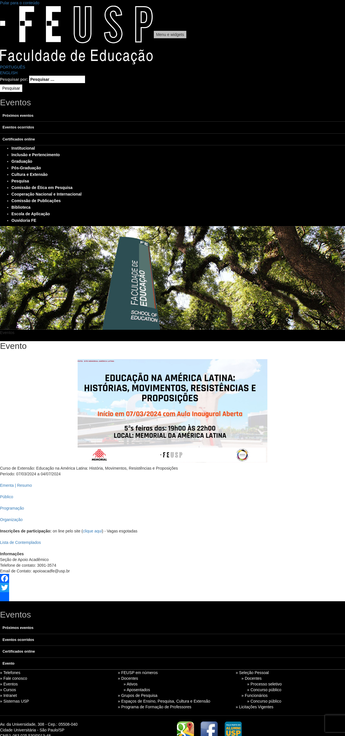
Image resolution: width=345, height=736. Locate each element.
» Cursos (8, 689)
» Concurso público (264, 689)
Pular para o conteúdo (19, 3)
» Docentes (128, 678)
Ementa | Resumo (16, 485)
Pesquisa (20, 181)
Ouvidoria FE (23, 220)
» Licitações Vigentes (254, 707)
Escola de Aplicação (30, 214)
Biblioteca (21, 207)
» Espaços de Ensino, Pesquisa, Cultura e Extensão (164, 701)
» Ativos (131, 684)
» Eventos (9, 684)
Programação (12, 508)
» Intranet (8, 695)
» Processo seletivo (264, 684)
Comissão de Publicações (36, 200)
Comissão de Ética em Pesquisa (41, 187)
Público (6, 496)
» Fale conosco (13, 678)
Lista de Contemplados (20, 542)
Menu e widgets (170, 34)
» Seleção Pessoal (252, 672)
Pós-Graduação (26, 168)
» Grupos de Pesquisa (138, 695)
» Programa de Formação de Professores (154, 707)
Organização (11, 519)
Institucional (23, 148)
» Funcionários (254, 695)
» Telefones (10, 672)
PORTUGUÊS (12, 67)
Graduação (21, 161)
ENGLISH (8, 73)
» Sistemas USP (14, 701)
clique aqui (92, 531)
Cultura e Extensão (29, 174)
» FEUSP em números (138, 672)
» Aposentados (137, 689)
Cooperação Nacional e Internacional (46, 194)
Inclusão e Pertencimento (35, 154)
